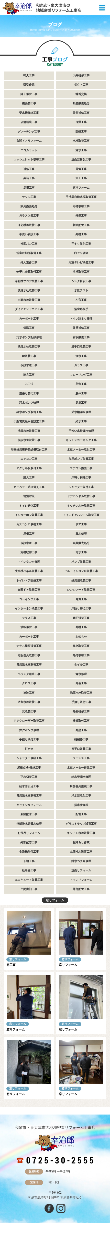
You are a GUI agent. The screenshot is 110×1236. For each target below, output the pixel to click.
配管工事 (81, 814)
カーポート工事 (29, 318)
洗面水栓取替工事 (81, 692)
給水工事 (81, 421)
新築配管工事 (81, 225)
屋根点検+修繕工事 (29, 767)
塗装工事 (29, 692)
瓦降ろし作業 (81, 842)
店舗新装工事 (28, 122)
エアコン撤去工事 (81, 468)
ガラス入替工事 (29, 215)
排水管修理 (81, 805)
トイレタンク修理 (29, 562)
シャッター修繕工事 (29, 758)
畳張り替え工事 (29, 393)
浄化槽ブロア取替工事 (29, 281)
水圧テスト (81, 290)
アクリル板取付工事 (29, 468)
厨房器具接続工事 (81, 786)
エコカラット (28, 150)
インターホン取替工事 (29, 515)
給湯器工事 (29, 870)
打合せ (29, 749)
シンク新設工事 (81, 281)
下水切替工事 (28, 777)
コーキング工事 (29, 599)
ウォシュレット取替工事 (29, 159)
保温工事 (81, 122)
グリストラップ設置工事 (81, 823)
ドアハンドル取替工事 (81, 496)
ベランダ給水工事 (29, 674)
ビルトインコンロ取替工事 (81, 571)
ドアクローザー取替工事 (29, 720)
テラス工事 (29, 618)
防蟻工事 (81, 131)
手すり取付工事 (81, 244)
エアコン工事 (28, 459)
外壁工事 (81, 215)
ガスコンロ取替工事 (29, 524)
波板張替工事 (28, 627)
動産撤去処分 (81, 103)
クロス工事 (29, 683)
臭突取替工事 (81, 646)
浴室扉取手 (81, 309)
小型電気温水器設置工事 (29, 421)
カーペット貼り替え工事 (29, 487)
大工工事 (81, 178)
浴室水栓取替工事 (29, 702)
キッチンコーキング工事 (81, 440)
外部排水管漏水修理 (29, 823)
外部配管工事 (28, 842)
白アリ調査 (81, 253)
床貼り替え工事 (81, 608)
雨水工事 (81, 552)
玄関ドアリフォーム (29, 140)
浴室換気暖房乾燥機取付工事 (29, 449)
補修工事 (29, 169)
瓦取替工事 (29, 711)
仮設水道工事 (28, 365)
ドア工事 (81, 524)
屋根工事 (29, 533)
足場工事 (29, 187)
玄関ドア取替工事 (29, 589)
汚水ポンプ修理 (29, 402)
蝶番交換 (81, 94)
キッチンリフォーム (29, 805)
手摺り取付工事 (81, 702)
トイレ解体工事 (29, 505)
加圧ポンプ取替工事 (81, 459)
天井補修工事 (81, 75)
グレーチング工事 (29, 131)
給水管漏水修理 (81, 777)
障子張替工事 (28, 94)
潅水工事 (81, 356)
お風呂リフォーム (29, 833)
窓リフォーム (81, 187)
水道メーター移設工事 (81, 767)
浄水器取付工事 (81, 795)
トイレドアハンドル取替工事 (81, 515)
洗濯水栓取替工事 (29, 290)
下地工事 (29, 861)
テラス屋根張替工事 (29, 646)
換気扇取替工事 (81, 580)
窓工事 (11, 965)
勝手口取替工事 (81, 346)
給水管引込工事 (29, 786)
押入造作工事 (28, 262)
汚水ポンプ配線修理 (29, 337)
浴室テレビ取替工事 (81, 262)
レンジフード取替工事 (81, 589)
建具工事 (29, 374)
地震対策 (29, 496)
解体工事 (81, 393)
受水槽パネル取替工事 (29, 571)
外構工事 (81, 234)
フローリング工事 (81, 374)
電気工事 (81, 169)
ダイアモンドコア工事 (29, 309)
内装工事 (81, 683)
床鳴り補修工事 (81, 477)
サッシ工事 (29, 197)
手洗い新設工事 (29, 234)
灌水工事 (81, 150)
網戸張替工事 (81, 618)
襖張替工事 (29, 103)
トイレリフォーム (81, 880)
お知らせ (81, 636)
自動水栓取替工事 (29, 300)
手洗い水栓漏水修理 (81, 431)
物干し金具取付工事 (29, 271)
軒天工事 (29, 75)
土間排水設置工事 (81, 851)
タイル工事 (81, 664)
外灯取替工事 (81, 655)
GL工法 (29, 384)
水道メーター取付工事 (81, 449)
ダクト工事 (81, 84)
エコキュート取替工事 (29, 880)
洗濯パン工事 (28, 244)
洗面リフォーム (81, 870)
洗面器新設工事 (81, 159)
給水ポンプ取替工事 (29, 412)
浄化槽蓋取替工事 (29, 225)
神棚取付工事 (81, 720)
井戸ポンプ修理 (29, 730)
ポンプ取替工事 (81, 562)
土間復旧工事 (28, 889)
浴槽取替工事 (81, 206)
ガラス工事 (81, 365)
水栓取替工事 (81, 140)
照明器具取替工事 (29, 655)
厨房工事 (81, 402)
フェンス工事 (81, 758)
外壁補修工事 (81, 328)
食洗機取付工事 (29, 851)
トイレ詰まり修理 (81, 318)
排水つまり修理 (81, 861)
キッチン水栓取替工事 (81, 505)
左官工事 (81, 300)
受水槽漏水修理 (81, 412)
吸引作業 (29, 84)
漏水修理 (81, 533)
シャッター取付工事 (81, 487)
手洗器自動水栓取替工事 (81, 197)
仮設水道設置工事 (29, 440)
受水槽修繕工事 (29, 113)
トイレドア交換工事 (29, 580)
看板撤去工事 (81, 337)
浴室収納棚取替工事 (29, 253)
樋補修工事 (81, 739)
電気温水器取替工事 (29, 664)
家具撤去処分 (28, 206)
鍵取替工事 (29, 356)
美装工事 (29, 178)
